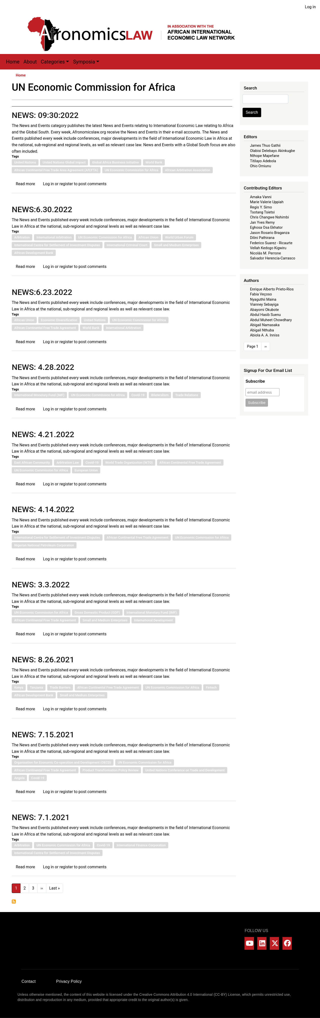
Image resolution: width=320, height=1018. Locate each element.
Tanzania (36, 687)
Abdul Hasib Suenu (265, 314)
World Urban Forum (179, 237)
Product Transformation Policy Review (110, 770)
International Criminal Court (127, 245)
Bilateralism (160, 395)
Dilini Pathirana (262, 237)
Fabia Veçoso (261, 294)
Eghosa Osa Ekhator (266, 227)
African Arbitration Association (187, 170)
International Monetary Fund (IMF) (39, 395)
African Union (148, 237)
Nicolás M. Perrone (265, 253)
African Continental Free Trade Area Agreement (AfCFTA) (56, 170)
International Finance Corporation (141, 845)
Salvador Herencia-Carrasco (272, 258)
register (66, 183)
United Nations (25, 162)
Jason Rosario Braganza (270, 232)
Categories (53, 62)
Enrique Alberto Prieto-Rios (272, 289)
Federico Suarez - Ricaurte (271, 243)
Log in (310, 6)
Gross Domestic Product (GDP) (97, 612)
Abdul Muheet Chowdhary (271, 320)
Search (252, 112)
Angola (19, 778)
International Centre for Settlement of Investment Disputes (57, 245)
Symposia (84, 62)
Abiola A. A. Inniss (265, 335)
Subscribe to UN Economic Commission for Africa (14, 902)
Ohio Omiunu (260, 166)
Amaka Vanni (261, 197)
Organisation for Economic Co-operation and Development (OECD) (62, 762)
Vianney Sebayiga (264, 304)
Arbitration (22, 237)
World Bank (154, 162)
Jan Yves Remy (262, 222)
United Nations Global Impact (64, 162)
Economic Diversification (59, 320)
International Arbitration (54, 237)
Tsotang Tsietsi (262, 212)
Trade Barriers (60, 687)
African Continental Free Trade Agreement (45, 328)
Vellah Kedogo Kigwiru (268, 248)
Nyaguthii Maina (263, 299)
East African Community (32, 462)
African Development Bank (33, 253)
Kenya (18, 687)
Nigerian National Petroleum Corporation (44, 545)
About (30, 62)
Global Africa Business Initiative (115, 162)
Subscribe (255, 381)
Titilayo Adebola (263, 161)
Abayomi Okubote (264, 309)
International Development (153, 620)
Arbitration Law (67, 462)
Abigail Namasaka (265, 325)
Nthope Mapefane (264, 155)
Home (13, 62)
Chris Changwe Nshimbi (269, 217)
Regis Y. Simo (261, 207)
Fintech (211, 687)
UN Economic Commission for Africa (131, 170)
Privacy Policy (69, 981)
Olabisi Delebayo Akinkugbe (272, 150)
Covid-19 (138, 395)
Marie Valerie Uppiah (267, 202)
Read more (25, 183)
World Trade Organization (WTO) (129, 462)
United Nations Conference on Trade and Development (185, 770)
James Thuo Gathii (265, 145)
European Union (86, 470)
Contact (29, 981)
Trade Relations (186, 395)
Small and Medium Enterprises (176, 245)
